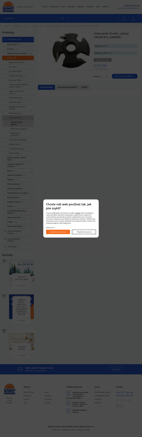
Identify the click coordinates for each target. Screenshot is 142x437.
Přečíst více (49, 228)
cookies (77, 213)
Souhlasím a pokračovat (58, 232)
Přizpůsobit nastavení (84, 232)
